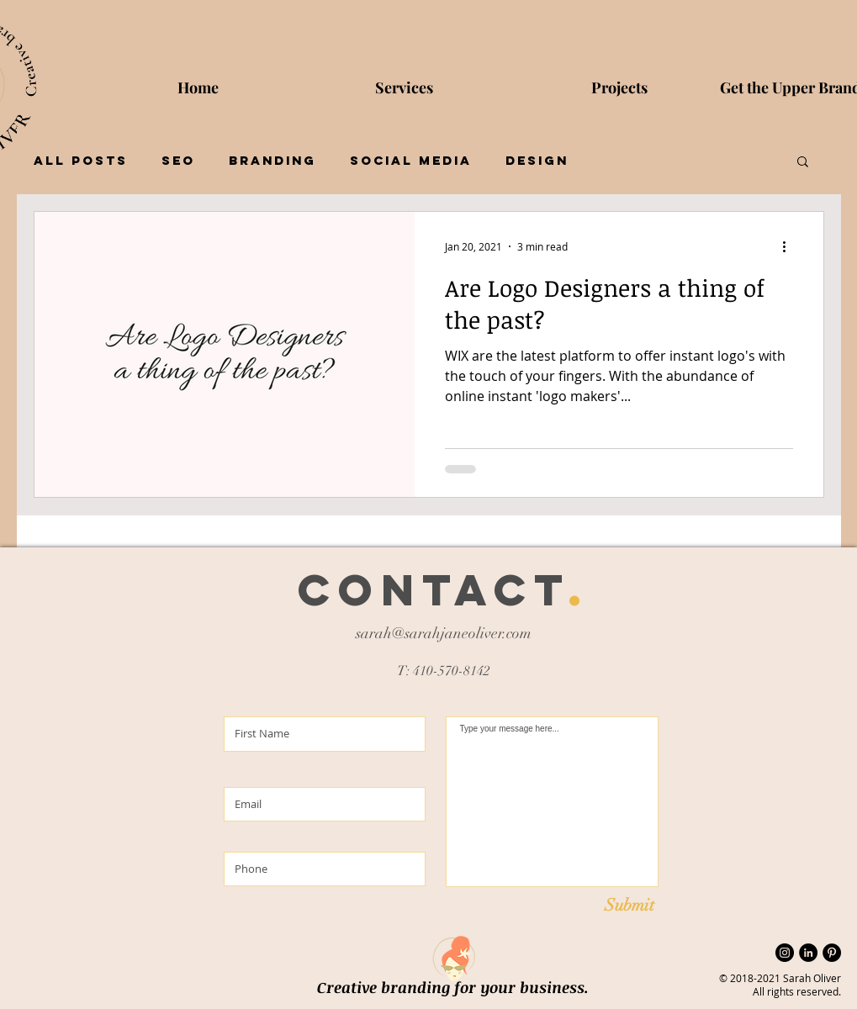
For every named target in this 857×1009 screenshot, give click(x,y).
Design (537, 160)
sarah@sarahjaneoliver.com (444, 633)
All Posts (81, 160)
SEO (178, 160)
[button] (803, 163)
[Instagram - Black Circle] (784, 952)
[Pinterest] (832, 952)
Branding (272, 160)
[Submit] (630, 905)
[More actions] (790, 246)
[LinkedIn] (808, 952)
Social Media (411, 160)
